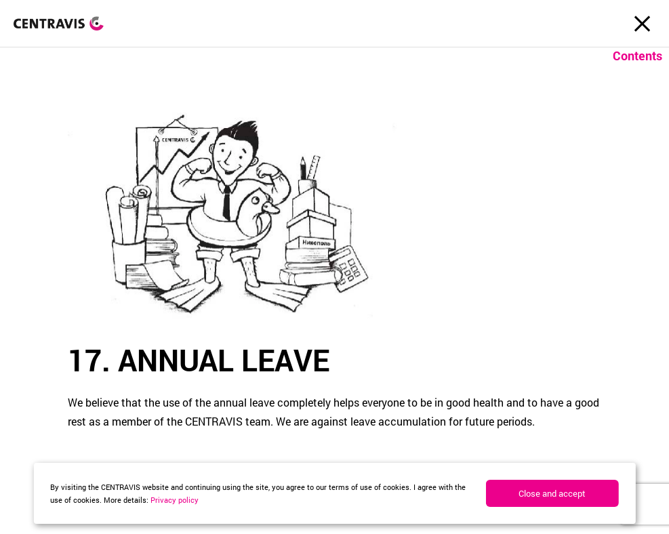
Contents (637, 55)
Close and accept (552, 493)
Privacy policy (174, 500)
